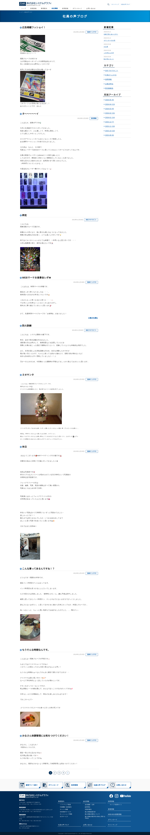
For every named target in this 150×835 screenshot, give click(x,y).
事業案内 (44, 8)
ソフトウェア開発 (65, 804)
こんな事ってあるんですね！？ (38, 568)
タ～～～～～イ (30, 114)
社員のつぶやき (91, 32)
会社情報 (54, 8)
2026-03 (109, 109)
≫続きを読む (93, 318)
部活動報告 (109, 88)
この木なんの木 (109, 53)
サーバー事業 (64, 809)
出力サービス (64, 816)
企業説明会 (109, 84)
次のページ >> (67, 773)
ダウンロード (77, 8)
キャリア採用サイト (116, 804)
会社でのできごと (91, 219)
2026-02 (110, 113)
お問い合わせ (91, 8)
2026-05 (109, 100)
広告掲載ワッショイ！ (34, 27)
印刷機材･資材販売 (66, 807)
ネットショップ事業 (66, 814)
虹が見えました (109, 59)
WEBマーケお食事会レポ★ (36, 277)
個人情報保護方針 (90, 812)
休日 (24, 447)
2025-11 (110, 126)
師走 (24, 215)
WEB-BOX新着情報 (115, 814)
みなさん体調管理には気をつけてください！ (45, 735)
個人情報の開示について (92, 814)
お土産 (106, 46)
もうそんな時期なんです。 (36, 650)
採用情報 (65, 8)
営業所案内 (88, 809)
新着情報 (33, 8)
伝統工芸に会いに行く (111, 34)
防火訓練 (27, 325)
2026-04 (110, 104)
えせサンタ (28, 375)
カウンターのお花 (109, 40)
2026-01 (110, 117)
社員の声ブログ (125, 4)
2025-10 (110, 131)
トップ (23, 8)
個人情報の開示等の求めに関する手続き (95, 817)
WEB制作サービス (65, 812)
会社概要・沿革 (89, 804)
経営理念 (87, 807)
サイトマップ (115, 4)
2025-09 (109, 135)
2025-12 (109, 122)
